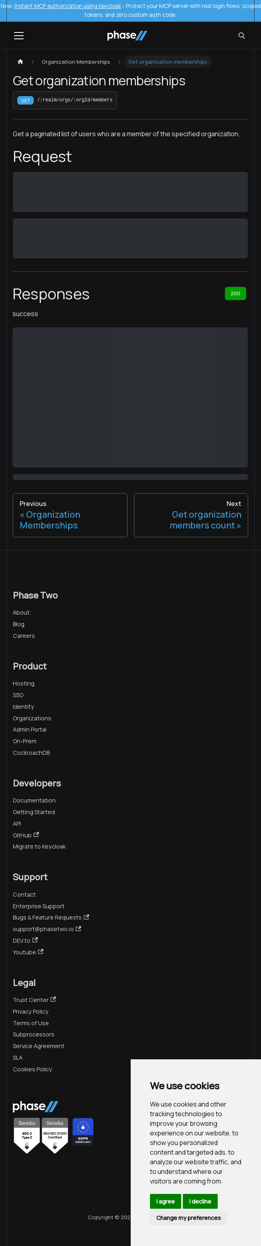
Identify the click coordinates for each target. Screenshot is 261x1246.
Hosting (23, 683)
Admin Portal (30, 729)
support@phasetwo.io (47, 929)
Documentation (34, 800)
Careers (24, 635)
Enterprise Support (39, 906)
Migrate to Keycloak (39, 846)
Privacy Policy (31, 1011)
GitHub (26, 835)
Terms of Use (31, 1023)
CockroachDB (31, 752)
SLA (17, 1057)
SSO (18, 695)
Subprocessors (34, 1034)
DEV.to (25, 940)
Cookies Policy (32, 1069)
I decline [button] (200, 1201)
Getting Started (34, 812)
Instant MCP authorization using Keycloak (67, 6)
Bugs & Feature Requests (51, 917)
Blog (18, 624)
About (21, 612)
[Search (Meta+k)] (241, 35)
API (17, 823)
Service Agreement (39, 1046)
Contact (24, 894)
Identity (23, 706)
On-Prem (24, 741)
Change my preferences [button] (188, 1218)
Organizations (32, 718)
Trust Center (34, 1000)
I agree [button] (165, 1201)
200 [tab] (235, 293)
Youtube (28, 952)
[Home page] (20, 62)
